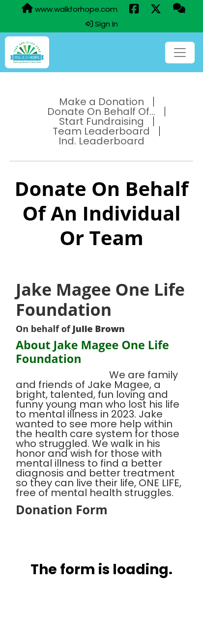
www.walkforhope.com (69, 8)
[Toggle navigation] (180, 52)
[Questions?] (179, 8)
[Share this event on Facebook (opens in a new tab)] (134, 9)
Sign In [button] (102, 24)
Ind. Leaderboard (101, 141)
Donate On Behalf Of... (101, 111)
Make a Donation (101, 102)
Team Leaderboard (101, 131)
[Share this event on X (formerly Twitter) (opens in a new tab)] (155, 9)
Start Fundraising (101, 121)
